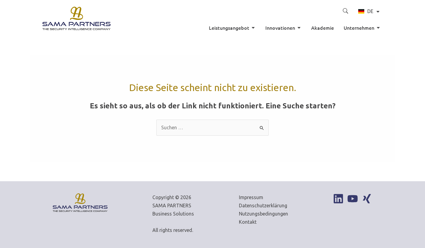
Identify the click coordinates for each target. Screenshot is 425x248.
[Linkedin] (338, 198)
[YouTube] (352, 198)
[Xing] (367, 198)
